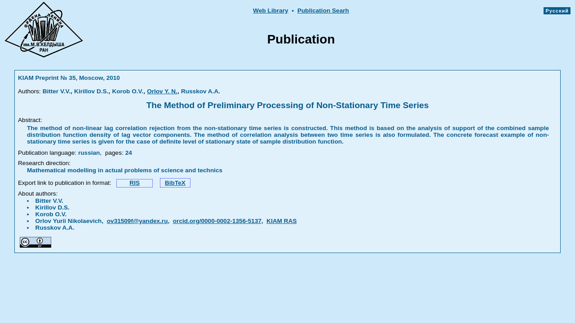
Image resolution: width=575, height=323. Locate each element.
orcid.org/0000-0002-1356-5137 (217, 221)
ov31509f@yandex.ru (137, 221)
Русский (557, 10)
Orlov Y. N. (162, 91)
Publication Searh (323, 10)
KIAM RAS (281, 221)
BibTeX (175, 182)
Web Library (270, 10)
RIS (134, 182)
